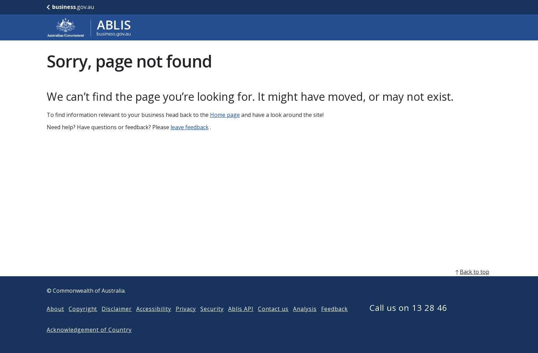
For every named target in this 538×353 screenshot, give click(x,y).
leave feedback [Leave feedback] (190, 127)
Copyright (83, 320)
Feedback (334, 320)
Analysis (305, 320)
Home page (225, 115)
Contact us (273, 320)
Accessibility (153, 320)
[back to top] (269, 282)
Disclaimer (117, 320)
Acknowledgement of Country (89, 340)
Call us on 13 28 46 (408, 318)
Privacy (186, 320)
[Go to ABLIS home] (89, 27)
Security (212, 320)
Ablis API (241, 320)
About (55, 320)
